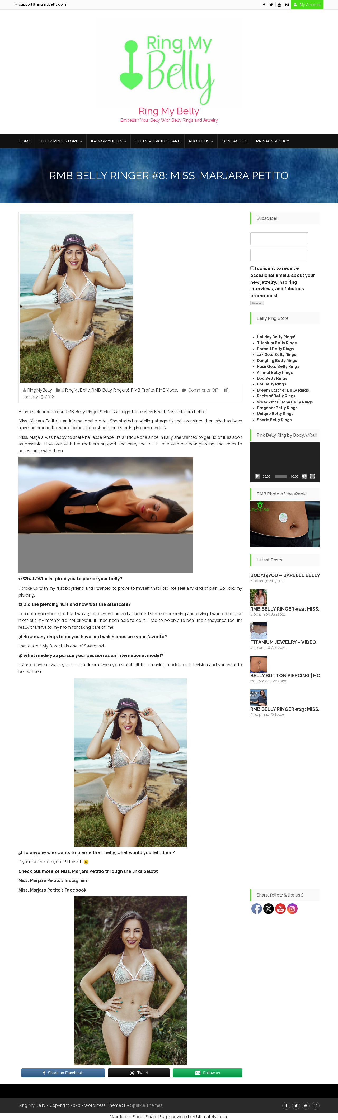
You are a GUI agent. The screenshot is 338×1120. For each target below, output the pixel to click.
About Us (199, 141)
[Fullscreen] (312, 476)
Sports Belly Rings (274, 420)
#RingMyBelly (107, 141)
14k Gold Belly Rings (276, 354)
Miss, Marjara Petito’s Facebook (52, 890)
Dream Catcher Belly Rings (283, 390)
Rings (289, 396)
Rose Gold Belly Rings (278, 366)
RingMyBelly (39, 390)
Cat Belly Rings (271, 384)
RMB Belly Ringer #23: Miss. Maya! (292, 709)
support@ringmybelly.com (40, 4)
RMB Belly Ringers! (110, 390)
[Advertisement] (285, 803)
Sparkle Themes (146, 1105)
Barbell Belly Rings (275, 349)
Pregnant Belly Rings (277, 408)
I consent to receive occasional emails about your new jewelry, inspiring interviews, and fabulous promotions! (282, 282)
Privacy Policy (272, 141)
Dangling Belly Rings (277, 361)
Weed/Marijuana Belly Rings (285, 402)
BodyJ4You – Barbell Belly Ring (291, 575)
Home (24, 141)
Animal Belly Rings (275, 372)
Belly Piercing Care (157, 141)
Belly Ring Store (58, 141)
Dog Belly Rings (272, 378)
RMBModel (167, 390)
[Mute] (304, 476)
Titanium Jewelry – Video (283, 642)
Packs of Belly (270, 396)
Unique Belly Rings (275, 414)
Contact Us (235, 141)
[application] (285, 462)
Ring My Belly (169, 110)
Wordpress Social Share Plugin (140, 1116)
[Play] (257, 476)
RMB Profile (142, 390)
